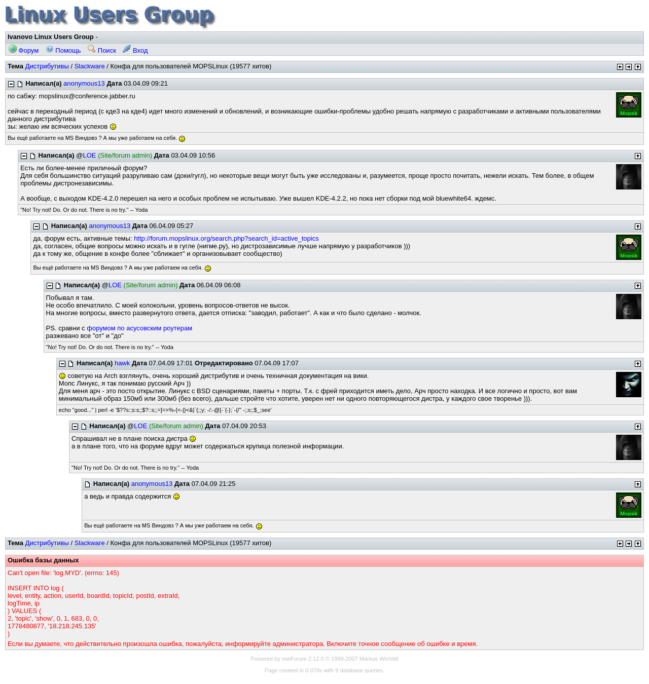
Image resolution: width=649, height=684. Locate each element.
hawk (122, 363)
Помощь (63, 50)
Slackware (90, 66)
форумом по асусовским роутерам (139, 328)
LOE (89, 155)
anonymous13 (84, 83)
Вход (135, 50)
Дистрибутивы (47, 66)
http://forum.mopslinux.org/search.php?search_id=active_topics (226, 238)
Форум (24, 50)
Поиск (102, 50)
